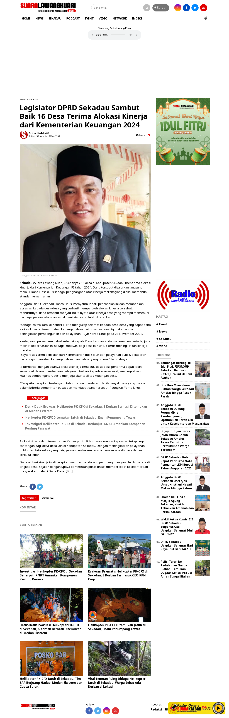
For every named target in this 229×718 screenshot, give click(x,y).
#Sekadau (48, 498)
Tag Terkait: (29, 498)
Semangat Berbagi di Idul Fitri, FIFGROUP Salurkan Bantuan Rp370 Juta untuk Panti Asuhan (177, 370)
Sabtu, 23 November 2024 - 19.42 (44, 136)
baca (140, 135)
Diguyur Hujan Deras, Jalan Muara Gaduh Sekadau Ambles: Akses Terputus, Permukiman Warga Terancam (176, 440)
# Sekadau (163, 339)
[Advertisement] (114, 69)
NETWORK (120, 18)
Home (23, 99)
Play (218, 708)
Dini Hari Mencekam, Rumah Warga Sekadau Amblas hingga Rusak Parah (177, 390)
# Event (161, 324)
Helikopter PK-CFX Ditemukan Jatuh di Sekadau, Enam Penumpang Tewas (80, 417)
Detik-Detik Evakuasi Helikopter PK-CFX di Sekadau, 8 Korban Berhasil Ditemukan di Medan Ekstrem (50, 629)
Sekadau (33, 99)
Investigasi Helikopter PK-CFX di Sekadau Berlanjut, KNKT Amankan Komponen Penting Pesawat (51, 575)
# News (161, 331)
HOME (26, 18)
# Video (161, 346)
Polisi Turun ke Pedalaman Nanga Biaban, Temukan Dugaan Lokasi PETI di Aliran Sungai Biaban (176, 569)
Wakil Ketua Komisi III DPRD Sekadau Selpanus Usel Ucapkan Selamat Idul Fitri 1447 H (177, 526)
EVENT (89, 18)
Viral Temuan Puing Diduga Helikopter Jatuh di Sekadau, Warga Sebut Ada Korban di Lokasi (116, 683)
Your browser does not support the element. (114, 35)
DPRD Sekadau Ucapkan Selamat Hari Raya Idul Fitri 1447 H (177, 545)
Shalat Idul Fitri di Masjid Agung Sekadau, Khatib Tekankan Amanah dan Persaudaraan (177, 504)
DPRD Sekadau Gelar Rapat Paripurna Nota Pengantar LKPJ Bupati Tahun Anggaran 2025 (177, 462)
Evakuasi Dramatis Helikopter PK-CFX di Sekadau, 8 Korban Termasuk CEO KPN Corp (118, 575)
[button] (206, 16)
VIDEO (103, 18)
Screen (160, 7)
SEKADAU (54, 18)
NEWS (39, 18)
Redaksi (156, 709)
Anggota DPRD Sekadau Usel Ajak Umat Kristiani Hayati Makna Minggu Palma (176, 482)
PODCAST (73, 18)
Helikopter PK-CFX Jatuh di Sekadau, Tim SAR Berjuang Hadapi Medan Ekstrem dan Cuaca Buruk (51, 683)
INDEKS (137, 18)
